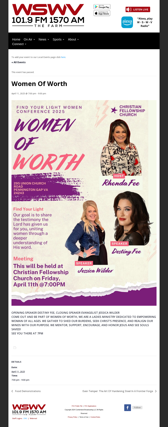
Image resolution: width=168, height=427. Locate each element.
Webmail (33, 418)
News (42, 39)
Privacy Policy (72, 417)
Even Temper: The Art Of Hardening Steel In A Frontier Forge (118, 391)
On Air (28, 39)
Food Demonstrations (27, 391)
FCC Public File (77, 406)
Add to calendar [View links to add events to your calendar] (27, 347)
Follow (137, 407)
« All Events (18, 62)
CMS (25, 418)
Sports (57, 39)
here (63, 57)
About (72, 39)
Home (16, 39)
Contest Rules (95, 417)
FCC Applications (90, 406)
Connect (18, 44)
